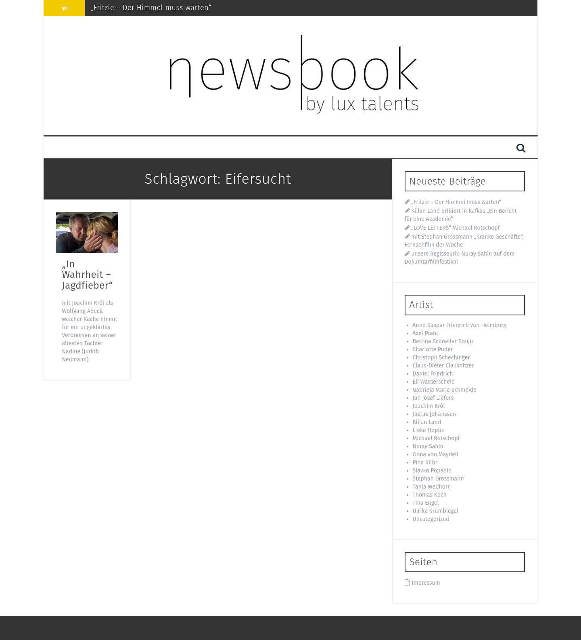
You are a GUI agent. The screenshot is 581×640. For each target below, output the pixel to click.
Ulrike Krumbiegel (436, 511)
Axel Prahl (425, 333)
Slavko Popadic (432, 470)
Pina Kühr (425, 462)
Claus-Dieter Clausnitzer (443, 365)
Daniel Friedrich (433, 373)
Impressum (426, 582)
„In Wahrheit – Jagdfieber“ (87, 274)
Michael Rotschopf (436, 438)
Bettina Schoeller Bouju (443, 341)
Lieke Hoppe (429, 430)
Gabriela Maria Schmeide (445, 389)
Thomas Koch (430, 494)
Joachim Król (429, 406)
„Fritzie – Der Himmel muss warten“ (151, 7)
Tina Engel (426, 502)
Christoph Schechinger (441, 357)
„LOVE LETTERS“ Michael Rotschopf (455, 228)
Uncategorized (431, 519)
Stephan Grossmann (438, 478)
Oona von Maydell (436, 454)
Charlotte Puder (433, 349)
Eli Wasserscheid (434, 381)
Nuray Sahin (428, 446)
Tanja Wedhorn (432, 486)
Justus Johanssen (434, 414)
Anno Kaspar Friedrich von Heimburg (459, 325)
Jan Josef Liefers (433, 397)
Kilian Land (427, 422)
